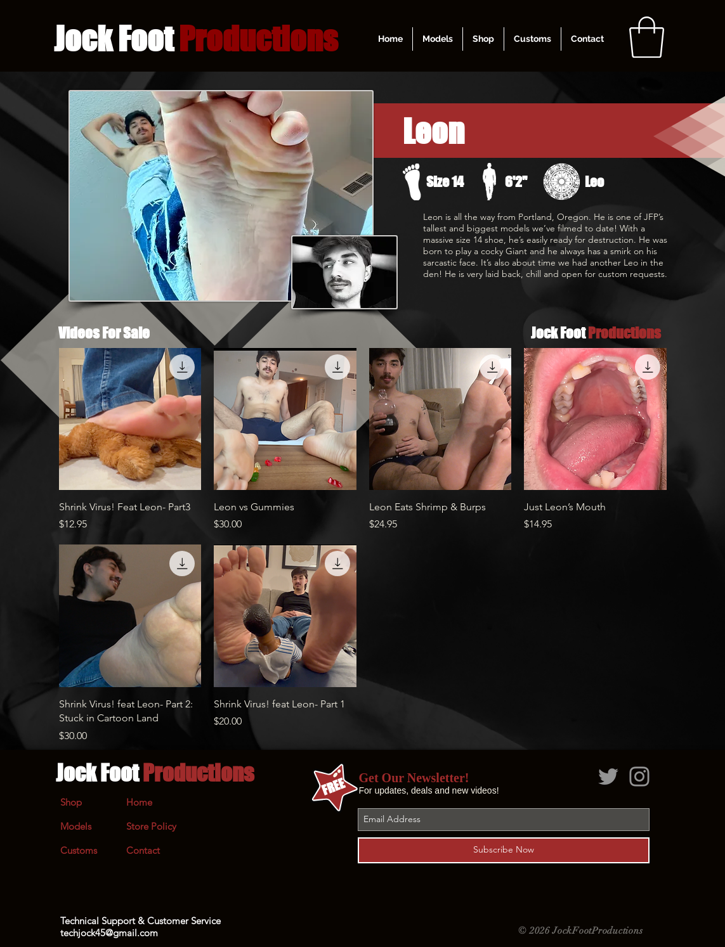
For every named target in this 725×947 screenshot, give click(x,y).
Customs (78, 850)
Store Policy (151, 826)
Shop (71, 802)
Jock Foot (155, 772)
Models (75, 826)
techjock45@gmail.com (109, 933)
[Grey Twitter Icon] (608, 776)
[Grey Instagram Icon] (639, 776)
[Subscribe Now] (504, 850)
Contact (143, 850)
